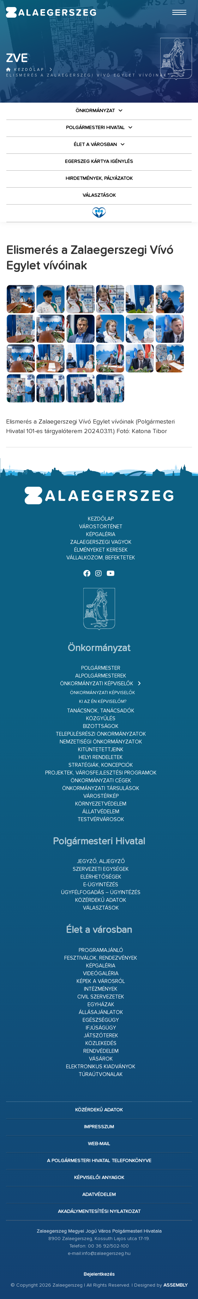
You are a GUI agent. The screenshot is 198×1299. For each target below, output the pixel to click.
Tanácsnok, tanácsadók (100, 711)
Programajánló (101, 950)
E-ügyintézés (100, 884)
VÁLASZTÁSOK (99, 195)
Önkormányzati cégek (101, 780)
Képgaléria (100, 534)
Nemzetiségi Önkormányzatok (101, 742)
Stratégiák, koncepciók (100, 765)
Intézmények (101, 989)
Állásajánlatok (101, 1012)
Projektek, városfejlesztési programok (101, 773)
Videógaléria (101, 973)
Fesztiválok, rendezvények (100, 958)
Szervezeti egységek (101, 869)
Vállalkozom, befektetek (100, 557)
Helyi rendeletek (101, 757)
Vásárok (101, 1059)
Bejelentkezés (99, 1274)
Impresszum (99, 1126)
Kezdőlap (25, 70)
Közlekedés (100, 1043)
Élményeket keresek (101, 550)
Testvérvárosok (101, 819)
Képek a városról (101, 981)
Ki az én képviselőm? (102, 701)
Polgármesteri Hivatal (95, 127)
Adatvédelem (99, 1194)
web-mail (99, 1143)
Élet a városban (95, 144)
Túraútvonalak (101, 1074)
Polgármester (100, 668)
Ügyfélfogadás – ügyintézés (100, 892)
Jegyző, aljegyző (101, 861)
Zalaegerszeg (51, 12)
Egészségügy (101, 1020)
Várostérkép (101, 796)
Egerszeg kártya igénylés (99, 161)
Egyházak (101, 1004)
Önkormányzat (95, 110)
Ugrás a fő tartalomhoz (174, 3)
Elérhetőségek (100, 877)
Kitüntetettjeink (101, 749)
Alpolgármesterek (100, 676)
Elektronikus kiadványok (101, 1066)
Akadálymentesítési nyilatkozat (99, 1211)
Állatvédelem (100, 811)
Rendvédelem (101, 1051)
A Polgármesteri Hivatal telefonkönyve (99, 1160)
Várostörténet (100, 526)
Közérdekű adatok (100, 900)
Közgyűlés (100, 718)
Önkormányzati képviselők (96, 683)
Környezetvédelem (100, 804)
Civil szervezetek (100, 997)
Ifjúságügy (101, 1028)
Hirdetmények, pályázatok (99, 178)
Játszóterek (101, 1035)
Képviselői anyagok (99, 1177)
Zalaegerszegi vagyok (101, 542)
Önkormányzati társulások (100, 788)
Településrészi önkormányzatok (101, 734)
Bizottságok (101, 726)
